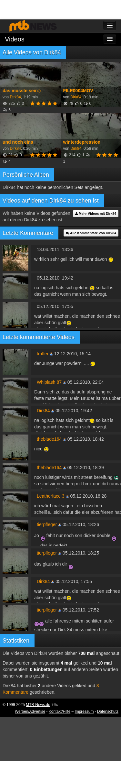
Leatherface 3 (51, 496)
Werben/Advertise (30, 711)
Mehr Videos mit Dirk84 (95, 213)
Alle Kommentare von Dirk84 (91, 233)
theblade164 (49, 439)
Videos (15, 39)
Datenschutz (107, 711)
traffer (42, 353)
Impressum (84, 711)
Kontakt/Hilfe (59, 711)
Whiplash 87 (49, 382)
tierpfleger (47, 524)
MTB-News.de (38, 704)
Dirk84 (15, 97)
